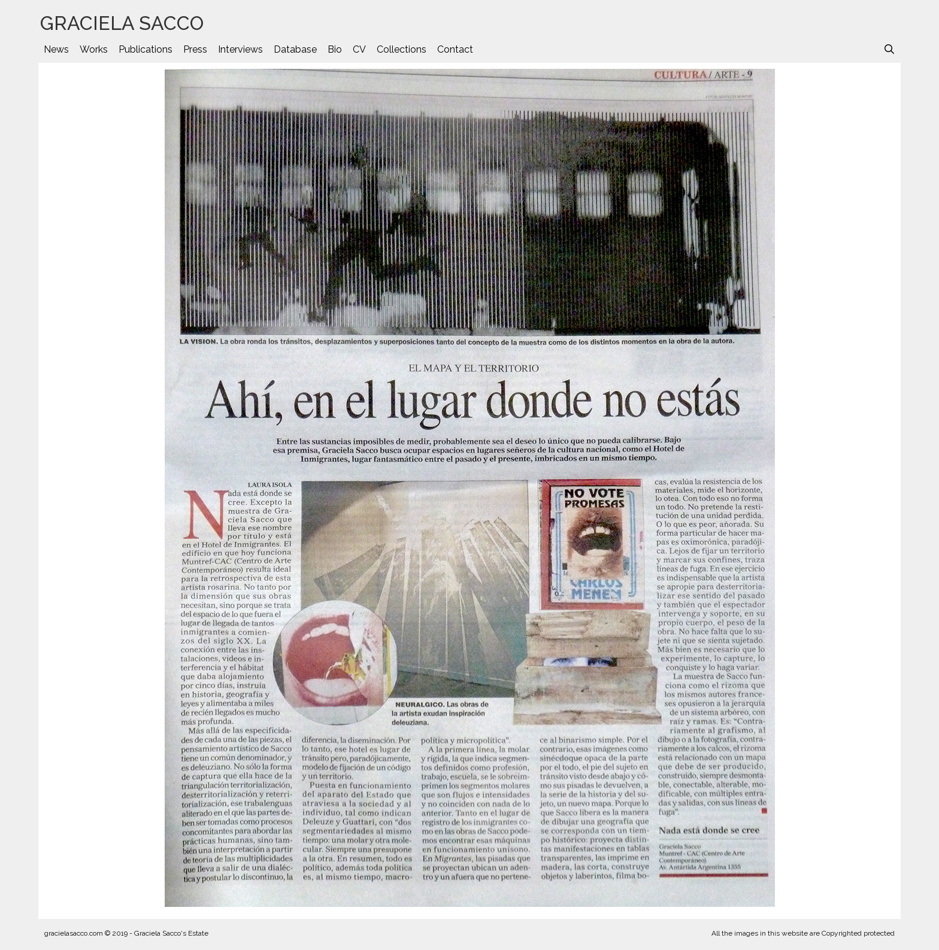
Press (195, 49)
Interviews (240, 49)
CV (359, 49)
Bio (335, 49)
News (56, 49)
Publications (145, 49)
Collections (401, 49)
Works (94, 49)
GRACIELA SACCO (122, 23)
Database (295, 49)
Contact (455, 49)
